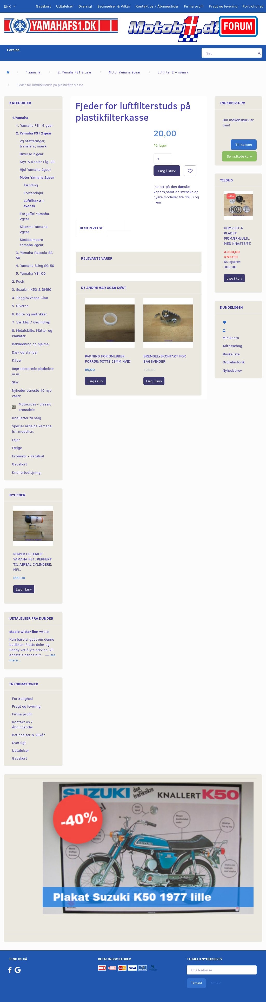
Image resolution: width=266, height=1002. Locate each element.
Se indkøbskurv (239, 156)
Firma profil (194, 6)
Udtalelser (64, 6)
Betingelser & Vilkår (113, 6)
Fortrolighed (253, 6)
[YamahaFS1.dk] (61, 25)
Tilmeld (196, 983)
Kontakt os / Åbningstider (157, 6)
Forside (13, 49)
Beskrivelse (91, 227)
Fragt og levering (223, 6)
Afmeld (216, 983)
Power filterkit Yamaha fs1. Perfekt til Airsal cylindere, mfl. (32, 561)
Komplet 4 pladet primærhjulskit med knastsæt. (238, 235)
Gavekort (43, 6)
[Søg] (259, 53)
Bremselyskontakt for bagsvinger (164, 359)
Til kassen (243, 144)
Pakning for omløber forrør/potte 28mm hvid (107, 359)
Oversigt (85, 6)
